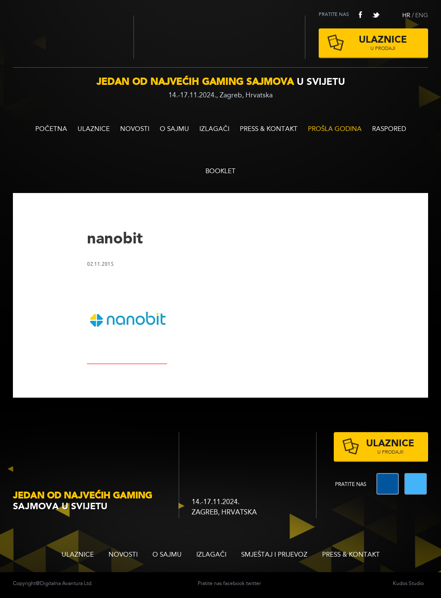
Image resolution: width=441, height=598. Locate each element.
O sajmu (174, 129)
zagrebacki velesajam (231, 449)
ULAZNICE (94, 129)
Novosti (134, 129)
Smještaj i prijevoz (274, 555)
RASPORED (389, 129)
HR (406, 15)
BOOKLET (220, 171)
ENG (421, 15)
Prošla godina (335, 129)
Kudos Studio (408, 583)
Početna (51, 129)
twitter (376, 15)
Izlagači (214, 129)
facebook (360, 15)
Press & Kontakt (269, 129)
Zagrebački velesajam (219, 37)
